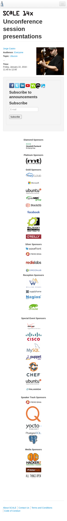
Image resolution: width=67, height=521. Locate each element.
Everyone (18, 52)
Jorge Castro (9, 48)
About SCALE (9, 508)
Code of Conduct (12, 511)
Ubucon (13, 56)
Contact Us (24, 508)
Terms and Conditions (41, 508)
